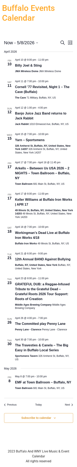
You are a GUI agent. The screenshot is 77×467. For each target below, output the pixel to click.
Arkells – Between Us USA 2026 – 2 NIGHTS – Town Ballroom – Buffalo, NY (42, 173)
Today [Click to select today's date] (38, 404)
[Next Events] (69, 405)
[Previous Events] (10, 405)
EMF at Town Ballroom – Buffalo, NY (43, 382)
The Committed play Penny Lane (40, 323)
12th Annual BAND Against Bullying (43, 259)
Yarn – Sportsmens (30, 140)
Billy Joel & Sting (28, 65)
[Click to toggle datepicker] (21, 42)
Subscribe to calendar (36, 417)
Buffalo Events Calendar (28, 13)
